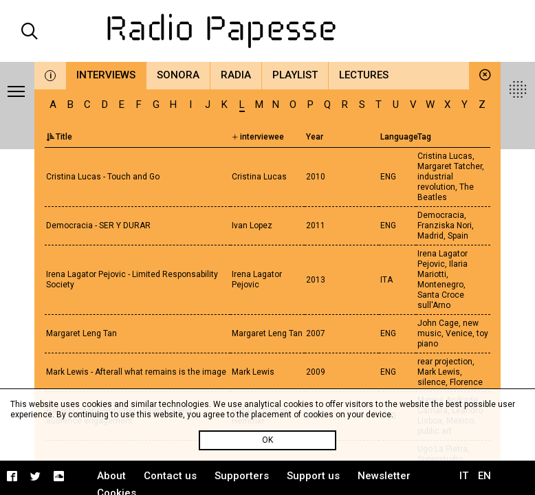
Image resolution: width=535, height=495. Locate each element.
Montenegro (440, 284)
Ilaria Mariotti (442, 269)
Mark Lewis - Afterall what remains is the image (136, 372)
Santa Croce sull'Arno (440, 300)
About (111, 476)
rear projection (444, 361)
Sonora (178, 75)
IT (463, 476)
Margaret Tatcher (449, 166)
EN (484, 476)
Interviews (105, 75)
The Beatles (445, 192)
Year (314, 137)
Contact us (170, 476)
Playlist (295, 75)
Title (59, 137)
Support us (313, 476)
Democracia (440, 215)
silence (431, 382)
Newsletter (384, 476)
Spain (458, 236)
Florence (466, 382)
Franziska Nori (444, 225)
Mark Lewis (438, 372)
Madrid (430, 236)
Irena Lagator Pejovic (442, 259)
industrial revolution (436, 182)
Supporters (242, 476)
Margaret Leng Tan (81, 333)
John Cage (438, 323)
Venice (459, 333)
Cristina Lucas (444, 156)
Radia (236, 75)
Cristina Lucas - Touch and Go (103, 177)
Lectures (364, 75)
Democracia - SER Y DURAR (98, 225)
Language (399, 137)
